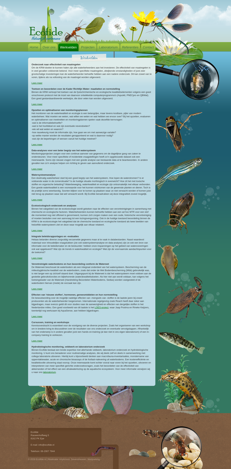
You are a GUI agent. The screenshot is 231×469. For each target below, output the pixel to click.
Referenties (130, 47)
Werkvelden (68, 47)
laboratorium (49, 372)
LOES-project (102, 307)
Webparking (93, 459)
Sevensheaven (78, 459)
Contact (148, 47)
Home (34, 47)
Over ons (49, 47)
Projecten (88, 47)
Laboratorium (108, 47)
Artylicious (64, 459)
